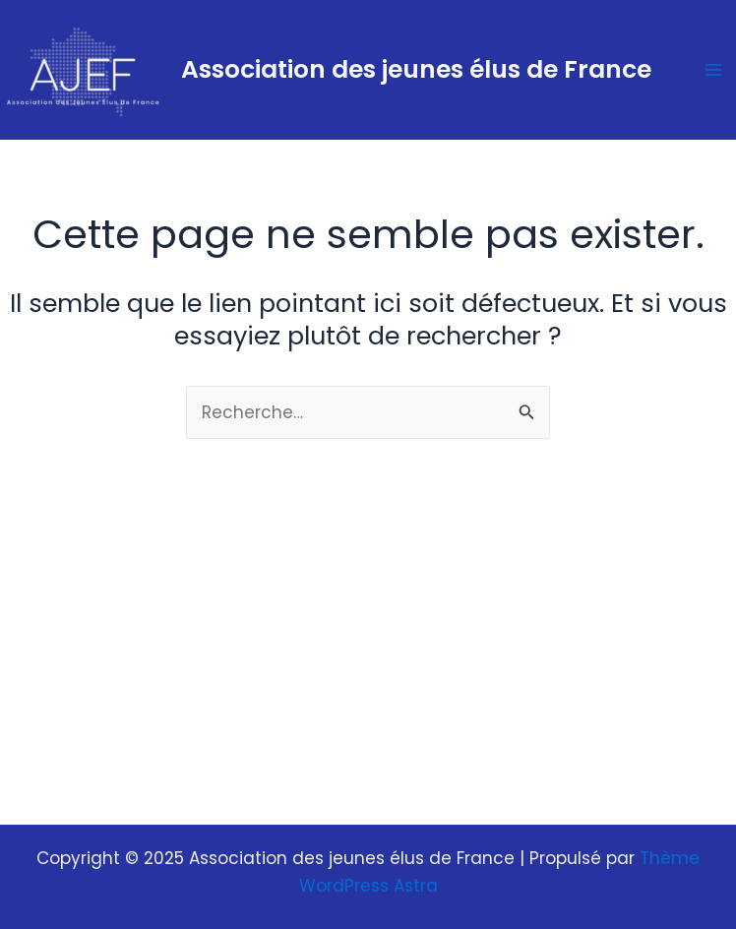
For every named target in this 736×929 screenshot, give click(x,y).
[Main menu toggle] (714, 70)
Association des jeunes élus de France (416, 69)
